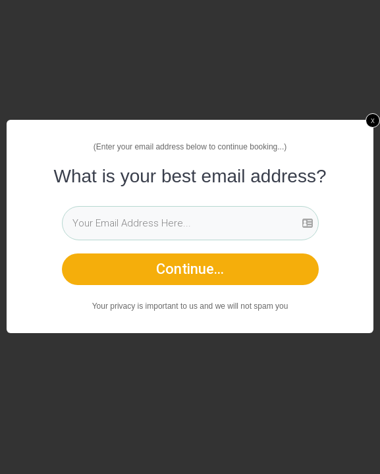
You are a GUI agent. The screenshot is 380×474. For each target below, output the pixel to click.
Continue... (190, 269)
